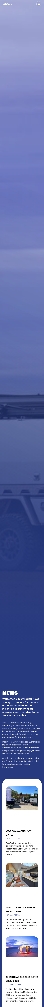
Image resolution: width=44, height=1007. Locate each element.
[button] (38, 4)
